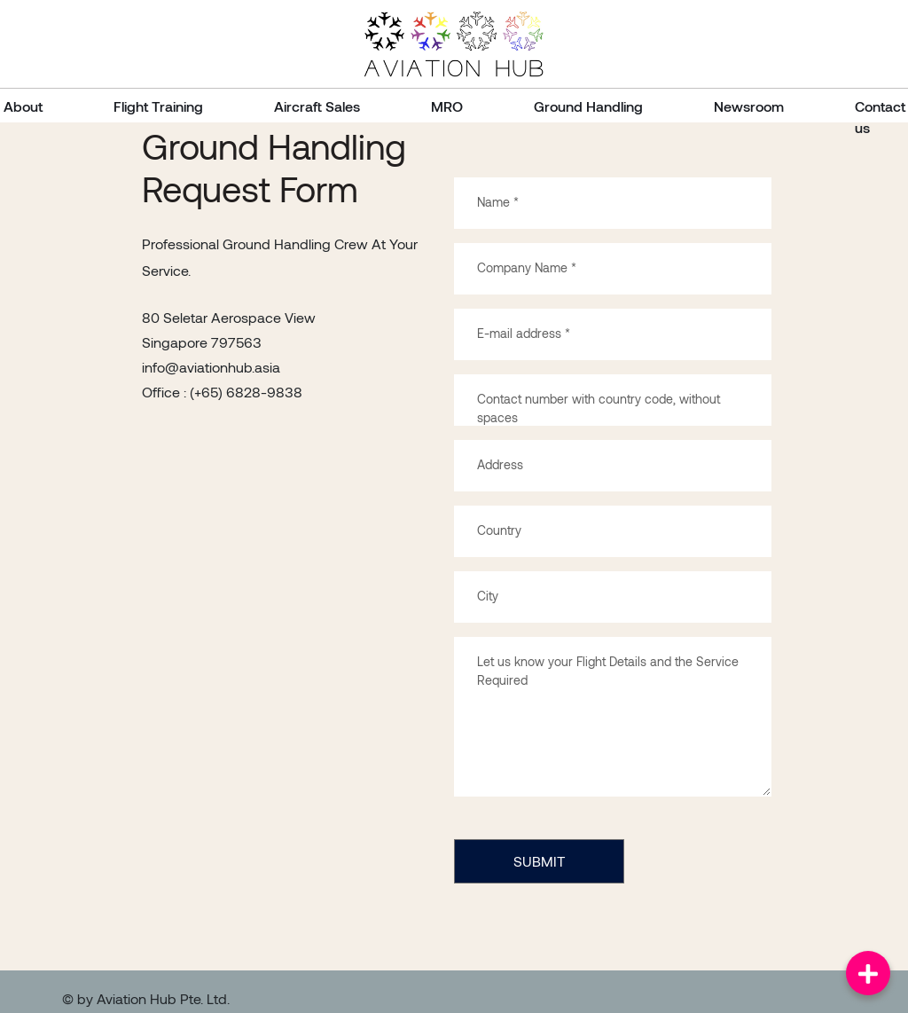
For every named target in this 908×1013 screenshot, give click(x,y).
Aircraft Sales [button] (317, 106)
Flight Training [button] (158, 106)
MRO (447, 106)
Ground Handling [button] (588, 106)
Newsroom (749, 106)
